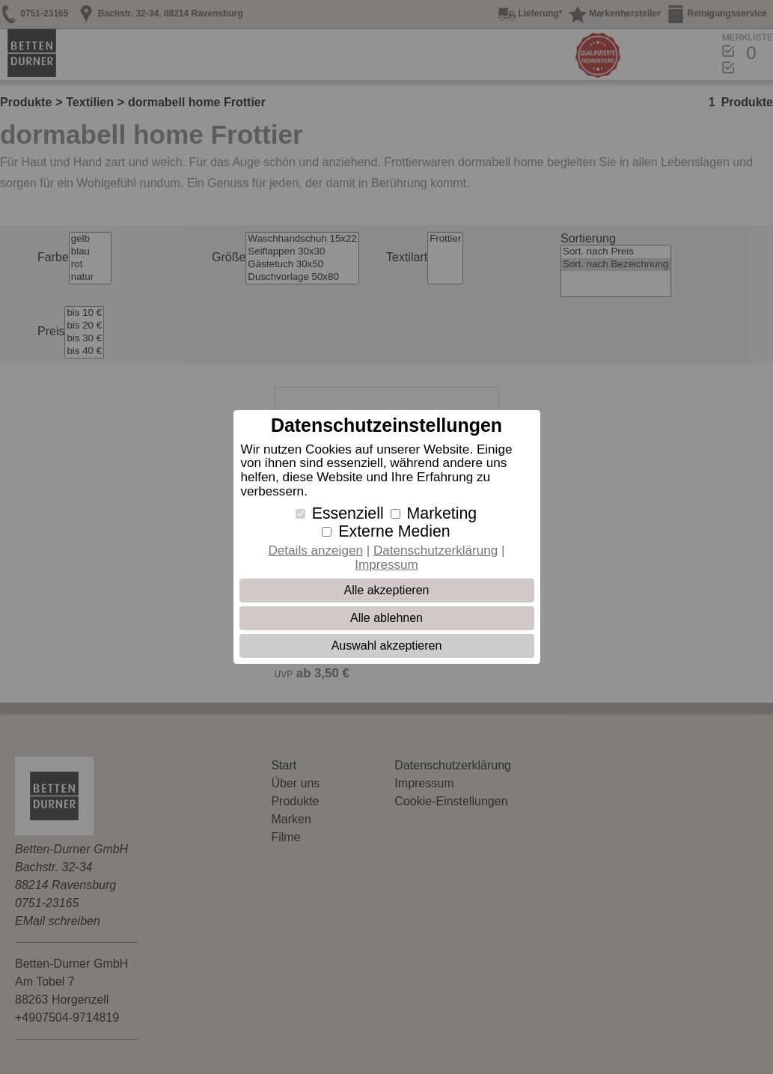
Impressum (386, 565)
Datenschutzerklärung (435, 550)
